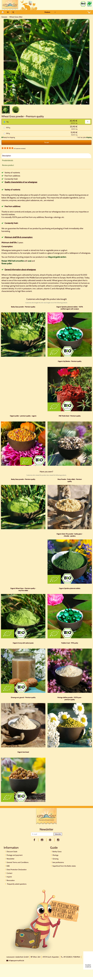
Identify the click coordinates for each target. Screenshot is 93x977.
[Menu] (8, 12)
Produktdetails (7, 165)
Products (47, 12)
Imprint (9, 881)
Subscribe (58, 839)
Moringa (55, 859)
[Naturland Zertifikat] (89, 4)
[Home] (3, 12)
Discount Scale (12, 856)
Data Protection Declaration (17, 874)
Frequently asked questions (16, 888)
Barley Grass (57, 856)
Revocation (11, 885)
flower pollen (6, 268)
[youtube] (42, 844)
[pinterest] (50, 844)
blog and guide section (57, 261)
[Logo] (46, 821)
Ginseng (55, 863)
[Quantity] (87, 126)
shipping (89, 142)
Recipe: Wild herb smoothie (12, 265)
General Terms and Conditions (17, 867)
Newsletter (10, 863)
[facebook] (34, 844)
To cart (46, 147)
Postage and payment (14, 859)
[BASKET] (89, 12)
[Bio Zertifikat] (83, 4)
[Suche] (13, 12)
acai (29, 265)
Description (6, 160)
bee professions (58, 867)
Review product (8, 169)
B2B (8, 870)
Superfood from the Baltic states (64, 870)
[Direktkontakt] (45, 926)
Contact (9, 878)
